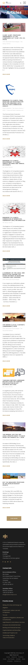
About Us (14, 657)
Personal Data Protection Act (15, 110)
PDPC (4, 110)
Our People (11, 659)
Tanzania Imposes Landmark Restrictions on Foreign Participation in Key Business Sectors (14, 382)
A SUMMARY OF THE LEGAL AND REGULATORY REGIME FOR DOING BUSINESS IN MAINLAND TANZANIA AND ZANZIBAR (14, 275)
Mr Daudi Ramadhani (9, 487)
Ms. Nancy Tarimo (18, 108)
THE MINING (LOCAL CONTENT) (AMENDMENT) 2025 (14, 325)
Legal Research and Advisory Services (14, 622)
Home (8, 657)
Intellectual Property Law (10, 633)
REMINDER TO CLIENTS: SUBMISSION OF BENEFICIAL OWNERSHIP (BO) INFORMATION (14, 219)
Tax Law (5, 615)
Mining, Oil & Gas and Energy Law (12, 605)
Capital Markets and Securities (12, 630)
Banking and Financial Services (11, 627)
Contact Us (17, 661)
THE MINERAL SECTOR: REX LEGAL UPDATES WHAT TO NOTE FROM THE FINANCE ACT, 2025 (14, 436)
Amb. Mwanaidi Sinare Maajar (11, 41)
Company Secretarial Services (11, 625)
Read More (6, 74)
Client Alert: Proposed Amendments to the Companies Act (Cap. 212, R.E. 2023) (14, 37)
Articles (18, 659)
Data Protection (7, 108)
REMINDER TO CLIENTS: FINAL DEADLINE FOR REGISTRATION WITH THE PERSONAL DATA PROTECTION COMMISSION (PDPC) (13, 103)
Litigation (5, 608)
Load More (14, 518)
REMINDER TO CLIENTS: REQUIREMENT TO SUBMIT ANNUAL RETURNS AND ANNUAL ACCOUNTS (13, 163)
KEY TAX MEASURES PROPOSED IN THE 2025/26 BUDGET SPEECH (13, 483)
